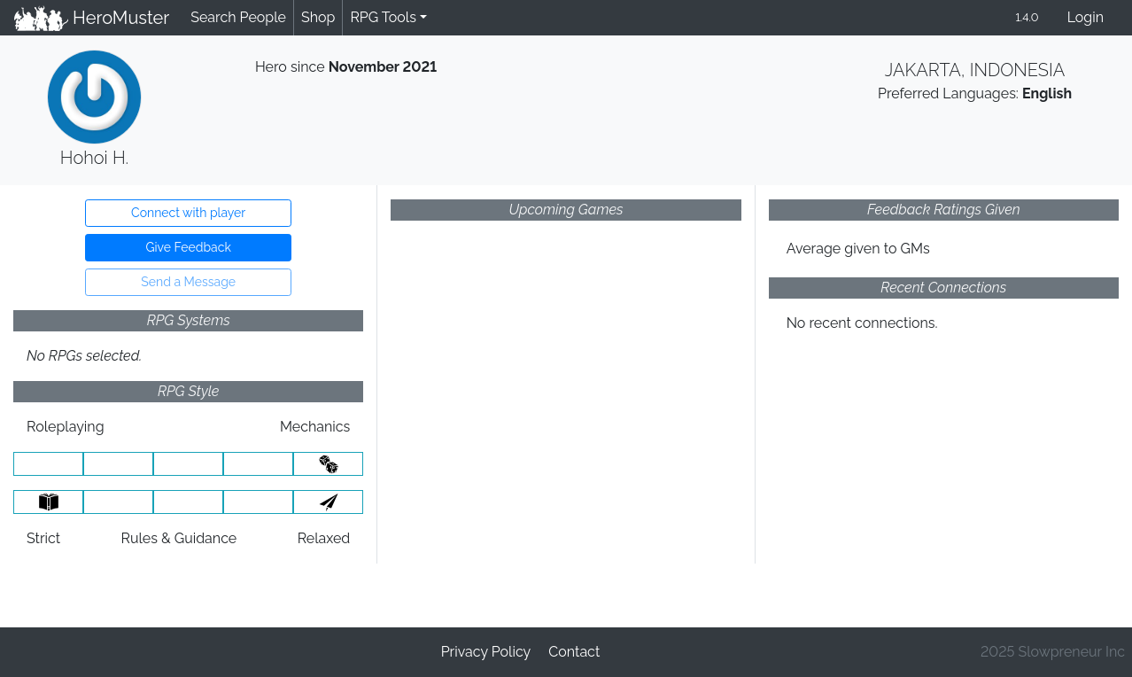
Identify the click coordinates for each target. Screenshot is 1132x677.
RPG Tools (383, 17)
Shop (318, 17)
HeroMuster (91, 17)
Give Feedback (187, 247)
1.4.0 (1026, 17)
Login (1085, 17)
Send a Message (188, 282)
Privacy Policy (486, 651)
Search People (238, 17)
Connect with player (188, 213)
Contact (574, 651)
